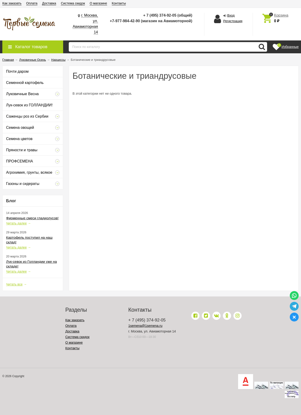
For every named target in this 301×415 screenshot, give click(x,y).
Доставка (49, 3)
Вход (231, 15)
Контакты (119, 3)
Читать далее (16, 223)
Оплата (31, 3)
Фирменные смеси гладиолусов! (32, 218)
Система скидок (73, 3)
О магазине (98, 3)
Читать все (14, 284)
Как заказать (12, 3)
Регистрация (233, 21)
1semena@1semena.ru (145, 326)
